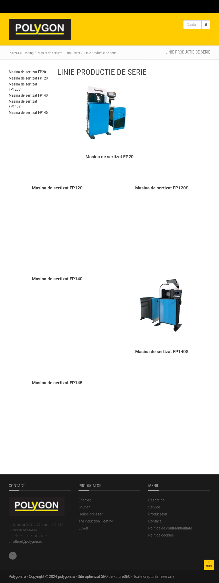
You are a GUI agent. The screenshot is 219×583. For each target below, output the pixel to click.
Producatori (157, 514)
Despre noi (156, 500)
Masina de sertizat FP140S (162, 351)
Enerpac (85, 500)
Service (154, 507)
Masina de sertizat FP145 (57, 382)
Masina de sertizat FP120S (162, 187)
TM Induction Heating (96, 521)
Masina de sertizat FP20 (109, 156)
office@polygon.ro (27, 541)
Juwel (83, 528)
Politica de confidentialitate (170, 528)
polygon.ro (66, 576)
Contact (154, 521)
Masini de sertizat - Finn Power (59, 53)
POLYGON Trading (21, 53)
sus (209, 564)
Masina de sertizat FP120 (57, 187)
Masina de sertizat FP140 (57, 278)
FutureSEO (122, 576)
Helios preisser (91, 514)
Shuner (84, 507)
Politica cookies (161, 535)
